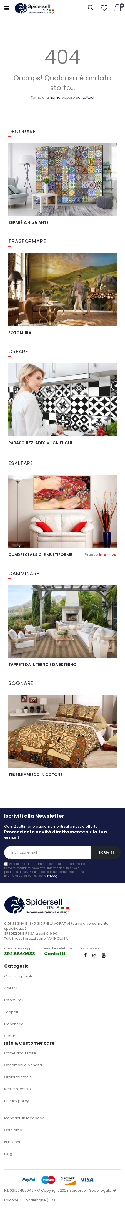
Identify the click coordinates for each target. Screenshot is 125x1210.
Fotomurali (13, 1000)
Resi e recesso (17, 1089)
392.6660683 (19, 954)
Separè (11, 1036)
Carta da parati (18, 976)
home (55, 97)
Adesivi (10, 988)
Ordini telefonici (18, 1077)
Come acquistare (20, 1053)
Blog (8, 1153)
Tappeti (11, 1012)
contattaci (85, 97)
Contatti (54, 954)
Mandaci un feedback (24, 1118)
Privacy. (52, 876)
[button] (104, 8)
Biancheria (14, 1024)
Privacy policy (16, 1100)
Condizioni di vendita (23, 1065)
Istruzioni (12, 1142)
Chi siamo (13, 1130)
